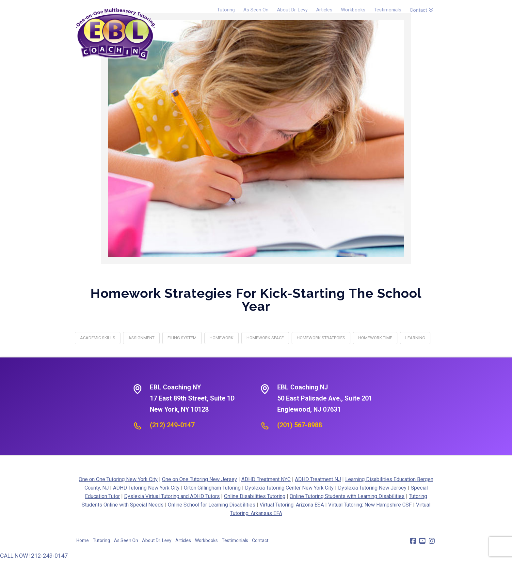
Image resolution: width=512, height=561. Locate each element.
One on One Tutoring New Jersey (199, 479)
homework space (265, 337)
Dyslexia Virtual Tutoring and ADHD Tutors (172, 496)
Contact (260, 540)
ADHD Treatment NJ (318, 479)
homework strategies (321, 337)
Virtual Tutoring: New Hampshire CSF (370, 505)
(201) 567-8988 (299, 425)
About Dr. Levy (156, 540)
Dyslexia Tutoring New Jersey (372, 488)
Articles (183, 540)
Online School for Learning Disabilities (211, 505)
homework (221, 337)
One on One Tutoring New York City (118, 479)
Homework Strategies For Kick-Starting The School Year (256, 299)
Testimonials (235, 540)
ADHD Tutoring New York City (146, 488)
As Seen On (126, 540)
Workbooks (206, 540)
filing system (182, 337)
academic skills (97, 337)
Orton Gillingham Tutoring (212, 488)
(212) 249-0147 (172, 425)
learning (415, 337)
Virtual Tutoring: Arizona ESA (292, 505)
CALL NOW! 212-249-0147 (34, 555)
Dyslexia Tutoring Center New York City (289, 488)
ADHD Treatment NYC (266, 479)
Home (82, 540)
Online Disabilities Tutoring (254, 496)
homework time (375, 337)
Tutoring (101, 540)
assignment (141, 337)
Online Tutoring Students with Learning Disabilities (347, 496)
